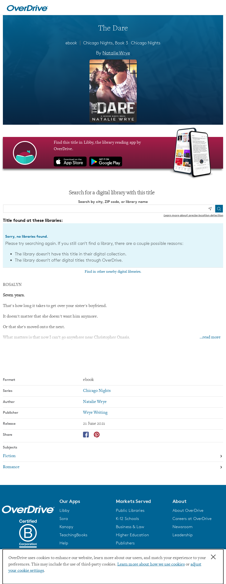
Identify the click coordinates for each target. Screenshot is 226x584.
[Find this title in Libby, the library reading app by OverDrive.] (113, 153)
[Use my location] (210, 208)
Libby (64, 510)
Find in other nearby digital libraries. (113, 272)
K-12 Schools (127, 518)
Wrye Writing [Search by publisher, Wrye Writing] (95, 413)
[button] (84, 501)
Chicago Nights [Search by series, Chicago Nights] (97, 391)
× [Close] (213, 557)
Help (63, 543)
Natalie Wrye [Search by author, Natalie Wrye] (116, 53)
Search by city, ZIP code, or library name (113, 201)
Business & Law (130, 526)
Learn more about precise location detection (193, 215)
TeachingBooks (73, 534)
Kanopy (66, 526)
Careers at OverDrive (192, 518)
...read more (210, 337)
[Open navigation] (217, 8)
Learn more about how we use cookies (151, 564)
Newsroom (182, 526)
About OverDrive (188, 510)
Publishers (125, 543)
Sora (63, 518)
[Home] (27, 7)
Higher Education (132, 534)
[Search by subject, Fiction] (113, 456)
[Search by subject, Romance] (113, 467)
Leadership (182, 534)
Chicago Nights (146, 42)
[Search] (219, 208)
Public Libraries (130, 510)
